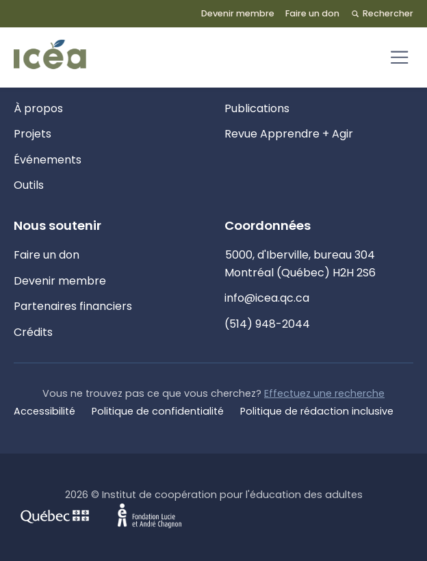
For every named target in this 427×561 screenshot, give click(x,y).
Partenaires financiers (73, 306)
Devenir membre (237, 13)
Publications (256, 108)
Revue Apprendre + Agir (288, 134)
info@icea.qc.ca (266, 298)
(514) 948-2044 (267, 324)
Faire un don (312, 13)
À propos (38, 108)
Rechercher (381, 13)
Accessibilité (44, 411)
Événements (47, 160)
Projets (32, 134)
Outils (29, 185)
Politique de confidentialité (158, 411)
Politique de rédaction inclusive (316, 411)
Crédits (33, 332)
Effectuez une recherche (324, 393)
